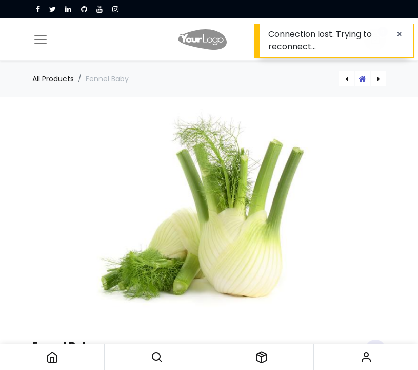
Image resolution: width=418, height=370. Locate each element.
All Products (53, 78)
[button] (157, 357)
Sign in (366, 357)
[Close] (399, 34)
